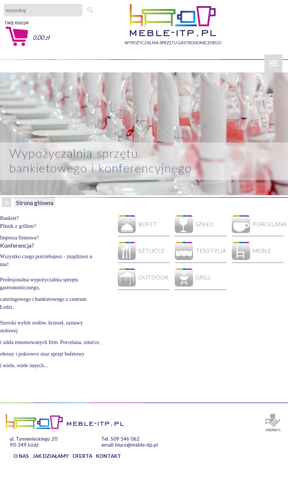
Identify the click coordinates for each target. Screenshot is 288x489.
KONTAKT (108, 456)
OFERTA (82, 456)
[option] (144, 133)
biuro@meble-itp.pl (136, 445)
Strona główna (34, 202)
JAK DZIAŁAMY (51, 456)
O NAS (21, 456)
